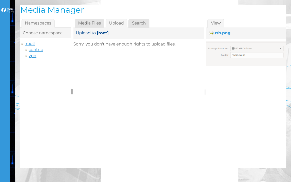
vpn (32, 55)
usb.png (221, 33)
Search (139, 23)
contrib (36, 49)
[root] (30, 43)
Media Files (89, 23)
